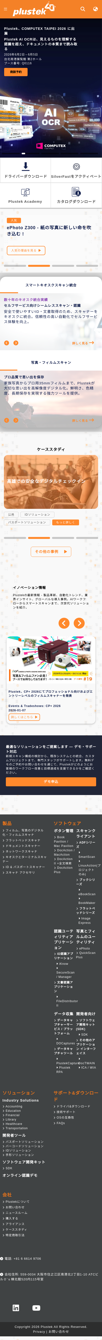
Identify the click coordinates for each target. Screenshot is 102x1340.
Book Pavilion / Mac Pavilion (63, 842)
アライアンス (13, 1224)
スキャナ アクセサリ (18, 872)
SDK (83, 1034)
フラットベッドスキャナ (21, 840)
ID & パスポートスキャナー (23, 867)
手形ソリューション (18, 1155)
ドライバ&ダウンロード (72, 1106)
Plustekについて (16, 1201)
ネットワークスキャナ (19, 851)
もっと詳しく (65, 522)
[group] (51, 51)
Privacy (39, 1331)
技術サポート (64, 1112)
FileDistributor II (67, 1001)
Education (11, 1111)
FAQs (59, 1123)
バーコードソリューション (23, 1146)
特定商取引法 (13, 1235)
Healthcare (12, 1124)
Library (9, 1119)
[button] (15, 266)
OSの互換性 (63, 1117)
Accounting (12, 1106)
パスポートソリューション (23, 1142)
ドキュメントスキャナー (21, 846)
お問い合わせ (13, 1207)
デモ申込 (51, 782)
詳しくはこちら (24, 717)
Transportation (15, 1128)
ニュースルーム (15, 1213)
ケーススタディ (14, 1229)
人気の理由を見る (26, 250)
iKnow (62, 964)
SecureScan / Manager (65, 973)
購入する (10, 1218)
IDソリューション (16, 1150)
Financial (11, 1115)
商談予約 (16, 72)
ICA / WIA (87, 1067)
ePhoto (83, 948)
